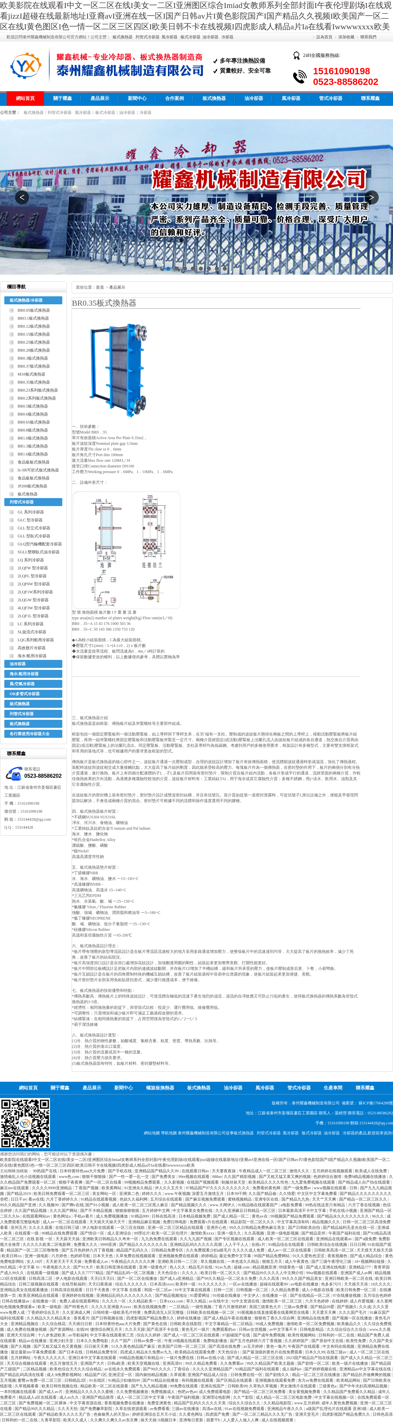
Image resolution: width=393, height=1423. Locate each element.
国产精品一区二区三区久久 (363, 1199)
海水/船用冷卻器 (32, 656)
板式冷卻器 (190, 37)
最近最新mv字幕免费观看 (34, 1352)
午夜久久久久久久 (50, 1357)
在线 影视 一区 (40, 1239)
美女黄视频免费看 (304, 1391)
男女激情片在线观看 (298, 1386)
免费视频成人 (163, 1391)
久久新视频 (174, 1182)
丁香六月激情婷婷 (230, 1306)
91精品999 (140, 1216)
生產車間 (333, 1087)
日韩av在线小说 (210, 1357)
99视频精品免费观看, (143, 1182)
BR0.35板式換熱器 (34, 382)
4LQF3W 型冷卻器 (34, 608)
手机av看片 (84, 1216)
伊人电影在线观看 (98, 1227)
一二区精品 (179, 1306)
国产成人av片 (51, 1391)
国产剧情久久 (277, 1374)
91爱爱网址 (200, 1295)
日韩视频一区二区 (252, 1289)
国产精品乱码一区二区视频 (130, 1273)
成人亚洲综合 (119, 1233)
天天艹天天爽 (324, 1199)
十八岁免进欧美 (52, 1335)
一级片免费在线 (180, 1357)
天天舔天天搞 (68, 1239)
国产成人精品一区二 (231, 1216)
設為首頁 (324, 37)
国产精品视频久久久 (189, 1205)
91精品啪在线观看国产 (258, 1205)
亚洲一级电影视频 (283, 1233)
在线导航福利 (74, 1284)
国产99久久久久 (157, 1369)
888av (217, 1176)
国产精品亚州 (313, 1233)
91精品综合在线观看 (286, 1244)
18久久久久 (381, 1284)
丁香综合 (182, 1369)
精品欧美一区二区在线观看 (104, 1386)
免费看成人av (96, 1261)
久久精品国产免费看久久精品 (349, 1391)
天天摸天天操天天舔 (375, 1250)
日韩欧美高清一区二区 (334, 1250)
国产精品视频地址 (171, 1295)
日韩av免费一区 (148, 1340)
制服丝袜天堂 (233, 1182)
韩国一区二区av (158, 1289)
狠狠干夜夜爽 (71, 1182)
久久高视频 (254, 1233)
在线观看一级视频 (43, 1273)
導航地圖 (169, 1133)
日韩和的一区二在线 (336, 1335)
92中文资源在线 (245, 1301)
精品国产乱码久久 (132, 1250)
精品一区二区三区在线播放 (316, 1374)
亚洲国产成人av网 (356, 1273)
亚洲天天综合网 (21, 1335)
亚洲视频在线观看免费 (275, 1380)
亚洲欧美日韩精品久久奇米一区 (110, 1239)
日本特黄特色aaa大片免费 (83, 1171)
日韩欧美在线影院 (186, 1323)
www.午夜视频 (177, 1193)
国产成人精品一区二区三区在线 (255, 1357)
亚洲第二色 (129, 1193)
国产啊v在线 (73, 1205)
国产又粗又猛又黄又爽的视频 (285, 1176)
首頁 (100, 287)
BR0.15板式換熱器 (34, 334)
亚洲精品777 (360, 1267)
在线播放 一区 (275, 1295)
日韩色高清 (383, 1414)
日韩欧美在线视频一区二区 (211, 1312)
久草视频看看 (27, 1386)
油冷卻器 (210, 37)
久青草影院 (51, 1420)
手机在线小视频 (343, 1210)
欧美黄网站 (112, 1188)
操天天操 (149, 1420)
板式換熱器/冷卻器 (26, 300)
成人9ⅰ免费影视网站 (65, 1374)
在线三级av (337, 1352)
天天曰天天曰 (102, 1278)
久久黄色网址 (191, 1414)
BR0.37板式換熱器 (34, 366)
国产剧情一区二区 (313, 1363)
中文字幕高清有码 (293, 1222)
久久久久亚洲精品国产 (213, 1369)
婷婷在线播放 (189, 1318)
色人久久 (178, 1267)
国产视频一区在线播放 (352, 1318)
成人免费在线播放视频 (27, 1329)
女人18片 (35, 1261)
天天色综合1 (168, 1273)
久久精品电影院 (277, 1403)
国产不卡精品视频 (96, 1210)
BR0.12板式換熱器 (34, 326)
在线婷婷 (340, 1301)
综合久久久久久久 (131, 1284)
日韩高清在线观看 (67, 1289)
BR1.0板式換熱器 (33, 438)
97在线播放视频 (347, 1295)
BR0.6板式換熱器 (33, 414)
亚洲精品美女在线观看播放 (24, 1289)
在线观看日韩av (196, 1171)
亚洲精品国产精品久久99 (157, 1171)
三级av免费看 (296, 1306)
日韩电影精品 (312, 1329)
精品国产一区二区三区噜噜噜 (33, 1250)
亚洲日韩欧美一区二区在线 (349, 1278)
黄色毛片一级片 (196, 1329)
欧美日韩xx (12, 1256)
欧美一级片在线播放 (350, 1363)
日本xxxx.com (172, 1301)
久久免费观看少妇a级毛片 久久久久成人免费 (225, 1250)
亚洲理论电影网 (216, 1397)
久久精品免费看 (285, 1289)
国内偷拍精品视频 (151, 1374)
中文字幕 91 (30, 1267)
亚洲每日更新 (191, 1420)
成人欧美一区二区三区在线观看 (285, 1239)
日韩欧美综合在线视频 (327, 1244)
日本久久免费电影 (92, 1340)
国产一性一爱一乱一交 (129, 1176)
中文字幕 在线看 (127, 1289)
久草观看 (178, 1374)
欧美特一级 (186, 1284)
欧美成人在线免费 (371, 1171)
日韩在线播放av (16, 1301)
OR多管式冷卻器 (25, 694)
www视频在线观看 (330, 1188)
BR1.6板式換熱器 (33, 454)
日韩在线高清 (164, 1216)
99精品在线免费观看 (60, 1233)
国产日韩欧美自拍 (304, 1227)
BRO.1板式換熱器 (33, 318)
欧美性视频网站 (302, 1335)
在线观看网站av (36, 1216)
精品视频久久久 (326, 1222)
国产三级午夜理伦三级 (331, 1261)
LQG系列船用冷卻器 (36, 640)
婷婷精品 (209, 1256)
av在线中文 (219, 1301)
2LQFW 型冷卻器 (33, 568)
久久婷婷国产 (296, 1340)
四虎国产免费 (217, 1414)
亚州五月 (19, 1227)
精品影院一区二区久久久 (252, 1222)
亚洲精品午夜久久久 (285, 1408)
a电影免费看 (291, 1205)
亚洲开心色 (216, 1227)
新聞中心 (137, 98)
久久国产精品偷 (262, 1193)
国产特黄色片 (76, 1306)
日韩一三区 (223, 1289)
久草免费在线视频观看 (136, 1256)
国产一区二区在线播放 (137, 1278)
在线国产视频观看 (203, 1182)
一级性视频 (202, 1306)
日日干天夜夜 (98, 1289)
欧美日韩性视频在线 (60, 1386)
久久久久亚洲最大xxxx (111, 1306)
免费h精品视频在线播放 (365, 1176)
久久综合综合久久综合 (347, 1329)
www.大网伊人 (222, 1205)
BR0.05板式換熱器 (34, 310)
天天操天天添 (356, 1284)
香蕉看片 (82, 1318)
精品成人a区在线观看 (38, 1397)
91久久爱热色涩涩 (308, 1256)
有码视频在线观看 (198, 1380)
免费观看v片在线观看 (209, 1222)
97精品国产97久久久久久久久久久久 (218, 1188)
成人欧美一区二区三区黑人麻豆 (140, 1205)
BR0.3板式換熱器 (33, 358)
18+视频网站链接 (370, 1261)
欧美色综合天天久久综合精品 (76, 1369)
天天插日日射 (80, 1323)
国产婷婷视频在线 (320, 1369)
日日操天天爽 (96, 1346)
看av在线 (36, 1199)
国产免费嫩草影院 (96, 1408)
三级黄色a (328, 1386)
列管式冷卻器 (148, 37)
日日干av (18, 1199)
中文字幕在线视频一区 (334, 1397)
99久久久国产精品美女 (302, 1278)
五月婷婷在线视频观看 (332, 1171)
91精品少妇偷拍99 (124, 1380)
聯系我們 (368, 37)
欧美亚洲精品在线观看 (39, 1295)
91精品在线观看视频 (99, 1199)
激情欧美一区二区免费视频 (310, 1323)
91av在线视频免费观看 (244, 1408)
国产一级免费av (297, 1188)
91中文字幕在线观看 (193, 1289)
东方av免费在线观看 (316, 1380)
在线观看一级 (27, 1233)
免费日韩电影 (175, 1222)
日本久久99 (315, 1352)
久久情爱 (287, 1193)
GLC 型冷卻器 (30, 520)
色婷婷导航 (80, 1256)
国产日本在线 (71, 1352)
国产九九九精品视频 (149, 1386)
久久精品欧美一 (143, 1301)
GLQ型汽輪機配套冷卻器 (40, 544)
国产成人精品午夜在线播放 (227, 1318)
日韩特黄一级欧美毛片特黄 (117, 1312)
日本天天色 (103, 1256)
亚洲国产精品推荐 (98, 1397)
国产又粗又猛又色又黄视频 (58, 1346)
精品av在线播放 (33, 1340)
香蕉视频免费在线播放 (124, 1403)
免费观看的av (224, 1329)
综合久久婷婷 (149, 1335)
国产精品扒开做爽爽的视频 (367, 1374)
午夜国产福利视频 (184, 1397)
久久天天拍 (68, 1408)
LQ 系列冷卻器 (31, 560)
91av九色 (223, 1267)
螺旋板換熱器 (160, 1087)
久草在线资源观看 (131, 1408)
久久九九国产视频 (196, 1239)
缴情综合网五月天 (106, 1329)
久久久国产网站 (64, 1210)
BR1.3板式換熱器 (33, 446)
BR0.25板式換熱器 (34, 342)
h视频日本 (168, 1420)
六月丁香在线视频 (364, 1205)
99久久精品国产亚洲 (18, 1205)
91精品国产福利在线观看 (257, 1369)
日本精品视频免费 (195, 1216)
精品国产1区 (96, 1374)
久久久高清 (269, 1278)
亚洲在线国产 (212, 1386)
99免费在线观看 (184, 1386)
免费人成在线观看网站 (79, 1301)
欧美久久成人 (75, 1420)
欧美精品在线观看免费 (195, 1352)
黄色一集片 (276, 1346)
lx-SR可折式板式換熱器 (38, 470)
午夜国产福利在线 (344, 1233)
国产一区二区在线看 (104, 1182)
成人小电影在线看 (318, 1289)
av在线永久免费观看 (122, 1369)
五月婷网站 (21, 1357)
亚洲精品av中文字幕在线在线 (365, 1369)
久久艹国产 (121, 1340)
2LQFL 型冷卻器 (32, 576)
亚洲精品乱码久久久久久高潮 (196, 1244)
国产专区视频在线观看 (234, 1239)
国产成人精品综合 (366, 1256)
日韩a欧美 (116, 1363)
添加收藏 (346, 37)
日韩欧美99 (237, 1386)
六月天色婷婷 (317, 1301)
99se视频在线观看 (322, 1273)
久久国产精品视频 (31, 1210)
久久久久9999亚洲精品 (52, 1188)
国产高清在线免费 (224, 1346)
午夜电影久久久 (57, 1267)
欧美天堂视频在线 (144, 1363)
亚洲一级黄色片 (153, 1267)
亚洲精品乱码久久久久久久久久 (124, 1295)
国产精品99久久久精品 (35, 1408)
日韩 (353, 1188)
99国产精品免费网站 (272, 1256)
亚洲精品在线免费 (313, 1318)
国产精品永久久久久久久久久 (343, 1216)
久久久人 (190, 1273)
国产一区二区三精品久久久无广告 (262, 1414)
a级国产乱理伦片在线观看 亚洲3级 (336, 1408)
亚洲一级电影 (37, 1256)
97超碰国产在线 (236, 1335)
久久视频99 (49, 1205)
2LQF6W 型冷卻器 (34, 584)
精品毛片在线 (201, 1267)
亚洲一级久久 (229, 1233)
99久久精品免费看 (201, 1363)
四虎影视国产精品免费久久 (150, 1318)
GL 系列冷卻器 (31, 512)
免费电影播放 (215, 1340)
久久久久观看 (41, 1227)
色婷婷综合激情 (327, 1176)
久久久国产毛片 (353, 1312)
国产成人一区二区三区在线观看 (192, 1335)
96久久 (378, 1216)
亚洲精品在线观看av (334, 1239)
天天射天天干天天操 (64, 1261)
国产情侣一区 (92, 1233)
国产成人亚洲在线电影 (326, 1267)
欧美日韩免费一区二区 (356, 1289)
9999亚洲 (108, 1244)
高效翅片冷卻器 (32, 648)
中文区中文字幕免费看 (317, 1193)
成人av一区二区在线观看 (65, 1222)
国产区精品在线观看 (234, 1380)
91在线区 (97, 1380)
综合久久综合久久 (244, 1403)
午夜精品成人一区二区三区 (263, 1171)
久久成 (365, 1306)
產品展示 (100, 98)
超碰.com (242, 1267)
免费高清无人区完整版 (164, 1312)
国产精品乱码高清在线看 (22, 1374)
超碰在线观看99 (274, 1284)
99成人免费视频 (269, 1323)
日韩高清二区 (41, 1278)
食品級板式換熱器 (34, 462)
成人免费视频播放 (112, 1216)
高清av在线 (212, 1408)
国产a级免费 (365, 1239)
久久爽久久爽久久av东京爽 (114, 1420)
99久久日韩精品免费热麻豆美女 (257, 1227)
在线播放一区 (44, 1301)
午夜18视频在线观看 (182, 1340)
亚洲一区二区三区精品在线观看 (176, 1227)
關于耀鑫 (62, 98)
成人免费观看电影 (215, 1391)
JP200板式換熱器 (32, 486)
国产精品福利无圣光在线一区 (349, 1227)
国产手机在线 (120, 1171)
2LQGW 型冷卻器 (33, 600)
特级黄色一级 (291, 1267)
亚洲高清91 (173, 1363)
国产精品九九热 (295, 1199)
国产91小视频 (97, 1205)
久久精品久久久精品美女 (49, 1318)
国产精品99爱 (322, 1306)
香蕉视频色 (337, 1256)
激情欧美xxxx (203, 1233)
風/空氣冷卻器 (22, 684)
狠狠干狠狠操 (94, 1176)
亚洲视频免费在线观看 (179, 1256)
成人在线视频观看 (277, 1420)
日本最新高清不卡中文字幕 (302, 1210)
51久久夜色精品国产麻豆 (133, 1346)
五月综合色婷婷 (377, 1295)
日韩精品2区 (75, 1380)
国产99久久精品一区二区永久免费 (226, 1278)
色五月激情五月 (64, 1363)
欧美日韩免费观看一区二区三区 (62, 1193)
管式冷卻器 (330, 98)
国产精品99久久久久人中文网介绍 (273, 1273)
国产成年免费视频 (269, 1335)
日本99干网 (236, 1193)
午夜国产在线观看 (304, 1346)
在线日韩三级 (67, 1227)
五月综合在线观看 (166, 1199)
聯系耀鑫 (370, 98)
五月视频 (8, 1380)
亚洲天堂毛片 (307, 1414)
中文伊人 (251, 1295)
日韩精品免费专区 (167, 1250)
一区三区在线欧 (131, 1227)
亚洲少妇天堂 (61, 1340)
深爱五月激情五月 (208, 1193)
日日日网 (358, 1244)
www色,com (69, 1176)
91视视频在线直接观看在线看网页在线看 (273, 1312)
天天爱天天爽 (324, 1312)
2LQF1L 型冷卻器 (33, 616)
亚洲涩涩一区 (120, 1374)
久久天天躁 (135, 1329)
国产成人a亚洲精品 (177, 1278)
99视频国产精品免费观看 (292, 1216)
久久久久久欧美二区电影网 (47, 1244)
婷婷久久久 (152, 1193)
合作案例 (174, 98)
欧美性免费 (356, 1340)
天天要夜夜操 (224, 1171)
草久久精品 (196, 1301)
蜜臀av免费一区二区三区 (40, 1380)
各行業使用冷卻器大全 (30, 733)
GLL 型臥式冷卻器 (34, 536)
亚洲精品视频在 (25, 1323)
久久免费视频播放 (132, 1391)
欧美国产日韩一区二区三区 (182, 1346)
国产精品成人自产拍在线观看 (364, 1182)
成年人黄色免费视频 (339, 1403)
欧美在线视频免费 (150, 1306)
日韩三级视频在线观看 (39, 1284)
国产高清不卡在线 (163, 1329)
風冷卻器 (170, 37)
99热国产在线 (45, 1171)
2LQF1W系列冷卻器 (35, 592)
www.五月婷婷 (306, 1403)
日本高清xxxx (162, 1284)
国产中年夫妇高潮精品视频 (363, 1386)
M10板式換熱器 (31, 374)
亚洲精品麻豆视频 (144, 1222)
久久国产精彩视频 (240, 1176)
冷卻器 (227, 37)
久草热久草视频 (263, 1386)
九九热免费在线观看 (159, 1239)
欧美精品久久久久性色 (268, 1182)
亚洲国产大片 (92, 1363)
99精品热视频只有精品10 (141, 1357)
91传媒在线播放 (226, 1295)
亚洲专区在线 (266, 1199)
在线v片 (258, 1244)
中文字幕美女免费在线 (193, 1210)
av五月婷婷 (253, 1346)
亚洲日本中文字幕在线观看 (92, 1357)
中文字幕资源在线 (86, 1403)
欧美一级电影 (50, 1306)
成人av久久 (69, 1397)
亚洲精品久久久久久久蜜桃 (89, 1391)
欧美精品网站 (348, 1380)
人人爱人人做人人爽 (241, 1420)
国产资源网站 (62, 1329)
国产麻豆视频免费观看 (205, 1199)
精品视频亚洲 (264, 1267)
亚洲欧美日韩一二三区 (178, 1261)
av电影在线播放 (304, 1284)
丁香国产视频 (87, 1188)
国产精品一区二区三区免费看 (260, 1391)
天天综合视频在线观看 (27, 1363)
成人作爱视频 (362, 1301)
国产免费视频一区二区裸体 (43, 1403)
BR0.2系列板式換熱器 (37, 398)
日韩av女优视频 (253, 1329)
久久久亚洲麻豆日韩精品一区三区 (245, 1210)
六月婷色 (59, 1256)
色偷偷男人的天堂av (112, 1414)
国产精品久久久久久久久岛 (143, 1244)
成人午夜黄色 (297, 1261)
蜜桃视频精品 (240, 1199)
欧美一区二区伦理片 (170, 1233)
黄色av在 (260, 1216)
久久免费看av (232, 1363)
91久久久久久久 (212, 1284)
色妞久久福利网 (134, 1199)
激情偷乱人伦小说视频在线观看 (28, 1176)
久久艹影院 (243, 1397)
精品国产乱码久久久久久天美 (200, 1403)
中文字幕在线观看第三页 (112, 1335)
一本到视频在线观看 (18, 1391)
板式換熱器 (123, 37)
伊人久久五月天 (169, 1188)
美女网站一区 (104, 1193)
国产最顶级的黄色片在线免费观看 (272, 1352)
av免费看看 (160, 1408)
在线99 (82, 1329)
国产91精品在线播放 (161, 1380)
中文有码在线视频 (338, 1346)
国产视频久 (347, 1306)
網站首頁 (25, 98)
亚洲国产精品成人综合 (208, 1374)
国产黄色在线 (155, 1323)
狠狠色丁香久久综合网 (274, 1318)
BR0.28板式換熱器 (34, 350)
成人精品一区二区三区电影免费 (284, 1397)
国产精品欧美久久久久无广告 (65, 1414)
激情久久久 (299, 1171)
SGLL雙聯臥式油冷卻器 (39, 552)
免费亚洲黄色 (159, 1403)
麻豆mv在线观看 (15, 1188)
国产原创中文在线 (327, 1340)
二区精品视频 (35, 1369)
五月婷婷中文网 (156, 1210)
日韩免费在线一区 (246, 1374)
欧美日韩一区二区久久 (220, 1273)
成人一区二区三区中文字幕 (141, 1397)
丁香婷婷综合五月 (43, 1312)
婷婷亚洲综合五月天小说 (154, 1414)
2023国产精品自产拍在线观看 (312, 1357)
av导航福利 (78, 1335)
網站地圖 (152, 1133)
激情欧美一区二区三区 (282, 1301)
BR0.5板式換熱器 (33, 406)
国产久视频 (21, 1346)
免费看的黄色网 (266, 1188)
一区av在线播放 (243, 1284)
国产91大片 (83, 1267)
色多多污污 (331, 1284)
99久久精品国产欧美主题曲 (270, 1363)
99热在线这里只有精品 (325, 1205)
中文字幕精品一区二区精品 (229, 1323)
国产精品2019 (19, 1193)
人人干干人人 (236, 1244)
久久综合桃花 (54, 1323)
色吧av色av (187, 1391)
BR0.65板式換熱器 (34, 422)
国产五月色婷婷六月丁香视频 (88, 1250)
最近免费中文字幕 (235, 1256)
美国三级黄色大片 (265, 1306)
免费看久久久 (86, 1244)
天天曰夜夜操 (100, 1284)
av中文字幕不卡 (283, 1329)
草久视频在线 (212, 1261)
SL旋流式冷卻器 (32, 632)
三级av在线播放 (186, 1408)
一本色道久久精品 (243, 1261)
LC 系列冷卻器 (31, 624)
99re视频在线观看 (194, 1176)
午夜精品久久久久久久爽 (133, 1261)
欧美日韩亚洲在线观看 (116, 1267)
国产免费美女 (164, 1176)
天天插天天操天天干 (107, 1222)
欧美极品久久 (349, 1323)
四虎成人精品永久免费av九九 (146, 1352)
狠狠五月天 (272, 1261)
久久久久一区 (114, 1301)
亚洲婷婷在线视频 (78, 1295)
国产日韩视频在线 (107, 1318)
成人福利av (292, 1369)
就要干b (213, 1420)
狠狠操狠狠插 (127, 1210)
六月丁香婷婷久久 (62, 1199)
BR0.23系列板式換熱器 (38, 390)
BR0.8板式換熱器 (33, 430)
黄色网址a (62, 1216)
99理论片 (142, 1233)
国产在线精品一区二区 (310, 1295)
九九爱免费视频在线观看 (313, 1182)
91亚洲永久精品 (138, 1188)
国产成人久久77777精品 (83, 1273)
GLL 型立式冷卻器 (34, 528)
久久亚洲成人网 (76, 1312)
